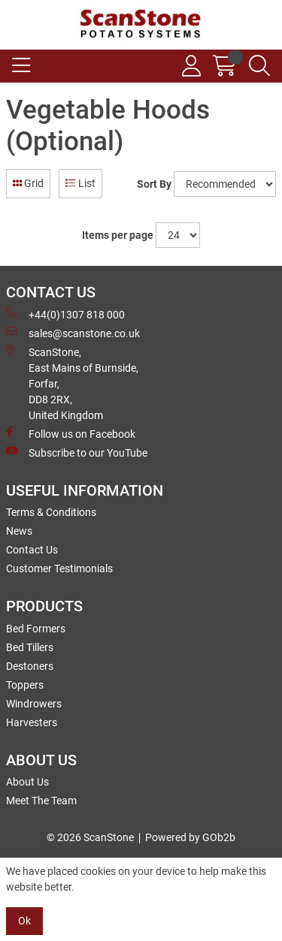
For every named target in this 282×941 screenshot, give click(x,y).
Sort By (154, 184)
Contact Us (32, 550)
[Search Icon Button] (259, 66)
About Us (27, 782)
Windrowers (34, 704)
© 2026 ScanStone (90, 837)
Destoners (29, 666)
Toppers (25, 685)
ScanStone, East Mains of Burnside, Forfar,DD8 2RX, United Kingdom (72, 383)
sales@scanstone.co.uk (73, 332)
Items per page (117, 235)
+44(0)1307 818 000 (65, 314)
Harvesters (31, 722)
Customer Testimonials (59, 568)
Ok (24, 921)
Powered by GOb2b (190, 837)
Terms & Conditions (51, 512)
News (19, 531)
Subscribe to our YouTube (76, 452)
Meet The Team (41, 801)
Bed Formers (35, 629)
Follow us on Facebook (70, 433)
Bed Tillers (29, 647)
